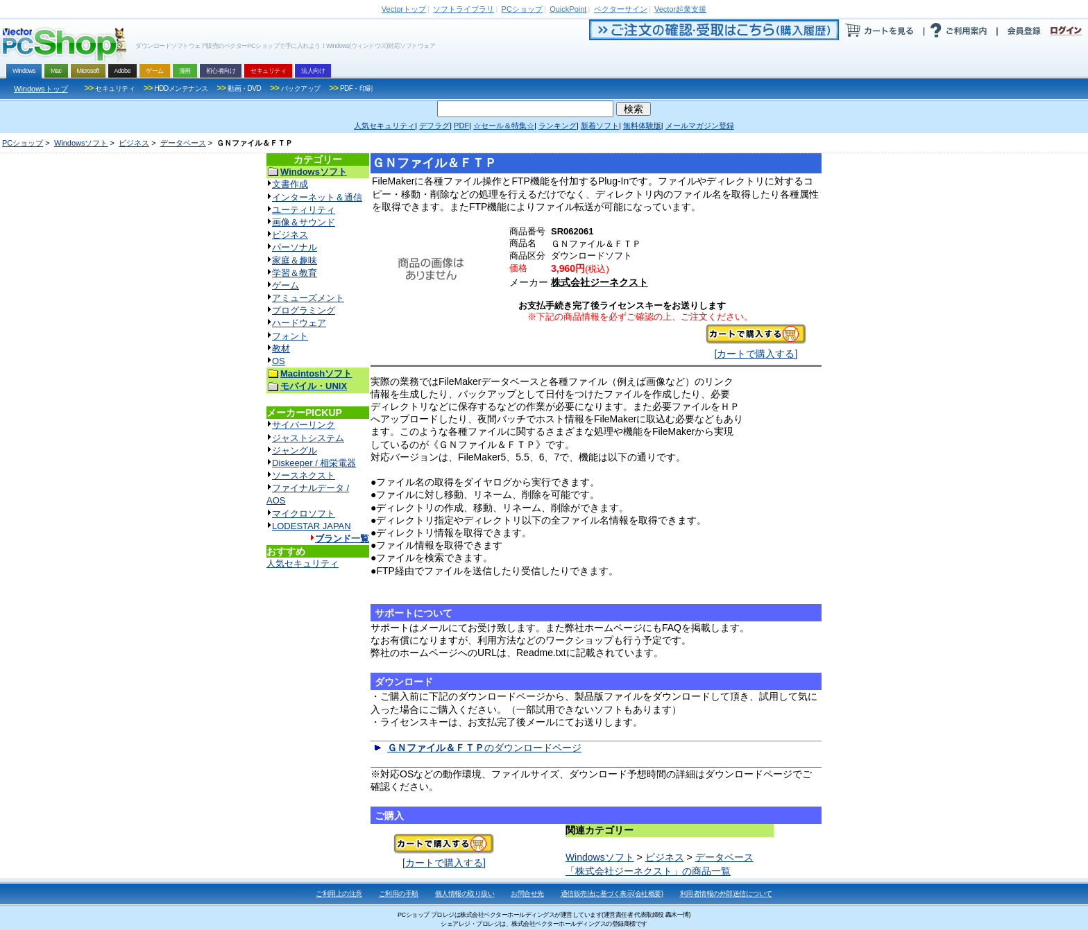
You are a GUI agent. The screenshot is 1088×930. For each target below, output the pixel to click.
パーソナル (294, 247)
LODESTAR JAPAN (311, 526)
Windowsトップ (41, 89)
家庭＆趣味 (294, 260)
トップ (404, 9)
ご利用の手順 (398, 893)
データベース (183, 143)
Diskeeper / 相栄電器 (314, 463)
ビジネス (134, 143)
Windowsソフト (81, 143)
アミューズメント (308, 298)
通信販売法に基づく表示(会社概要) (612, 893)
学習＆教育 (294, 273)
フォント (290, 336)
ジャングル (294, 450)
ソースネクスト (303, 475)
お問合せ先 (527, 893)
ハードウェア (299, 323)
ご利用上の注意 (339, 893)
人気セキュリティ (302, 563)
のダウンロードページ (484, 747)
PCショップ (22, 143)
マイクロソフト (303, 513)
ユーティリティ (303, 210)
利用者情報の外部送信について (726, 893)
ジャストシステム (308, 438)
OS (278, 361)
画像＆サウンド (303, 222)
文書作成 (290, 184)
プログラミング (303, 310)
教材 (281, 348)
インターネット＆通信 (317, 197)
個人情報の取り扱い (465, 893)
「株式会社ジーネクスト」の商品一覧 (648, 871)
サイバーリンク (303, 425)
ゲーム (285, 285)
